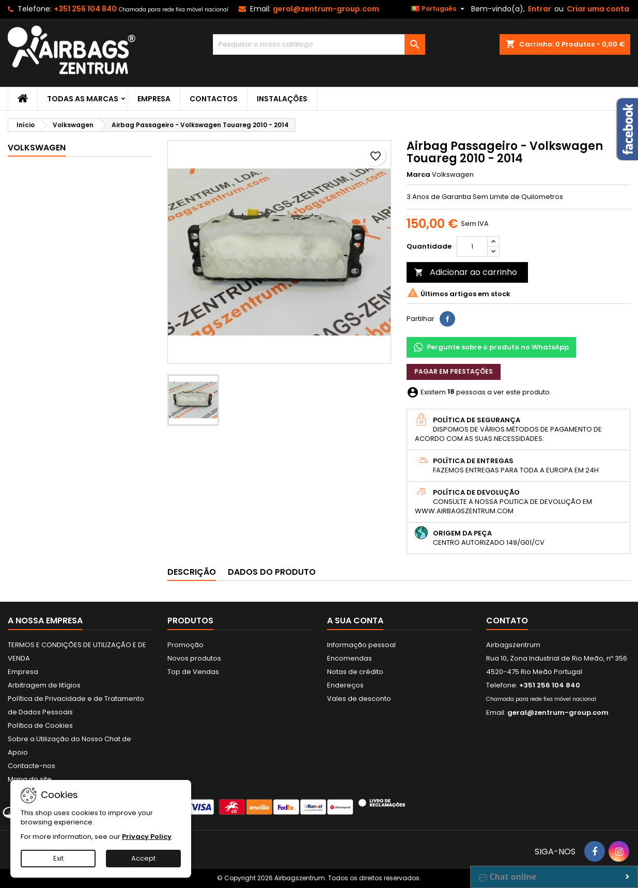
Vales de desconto (359, 698)
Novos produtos (194, 658)
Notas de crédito (355, 672)
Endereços (345, 685)
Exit (58, 858)
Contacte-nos (31, 766)
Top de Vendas (193, 672)
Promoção (185, 645)
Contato (507, 620)
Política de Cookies (40, 725)
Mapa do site (30, 779)
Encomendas (349, 658)
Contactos (214, 99)
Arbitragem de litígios (44, 685)
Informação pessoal (361, 645)
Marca (418, 174)
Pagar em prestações (453, 371)
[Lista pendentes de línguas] (439, 9)
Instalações (282, 99)
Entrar (539, 9)
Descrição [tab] (191, 572)
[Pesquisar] (319, 44)
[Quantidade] (472, 246)
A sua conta (355, 620)
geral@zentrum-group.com (326, 9)
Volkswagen (37, 148)
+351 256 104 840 (85, 9)
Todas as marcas (82, 99)
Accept (143, 858)
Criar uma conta (598, 9)
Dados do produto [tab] (272, 572)
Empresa (153, 99)
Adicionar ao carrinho (465, 272)
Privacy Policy (147, 836)
